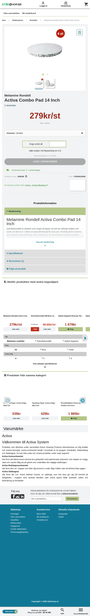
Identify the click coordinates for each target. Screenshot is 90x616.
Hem (4, 20)
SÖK (62, 611)
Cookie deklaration (18, 529)
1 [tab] (43, 74)
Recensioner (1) (15, 261)
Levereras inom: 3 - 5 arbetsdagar (26, 170)
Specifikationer (15, 253)
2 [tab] (47, 74)
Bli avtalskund (43, 517)
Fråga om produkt (16, 269)
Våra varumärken (17, 517)
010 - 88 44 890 (44, 612)
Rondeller (33, 20)
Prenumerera (72, 499)
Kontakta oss (42, 520)
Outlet (60, 517)
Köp (70, 329)
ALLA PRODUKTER (81, 611)
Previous (7, 400)
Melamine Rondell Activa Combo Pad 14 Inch (61, 20)
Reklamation (15, 523)
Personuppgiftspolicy (19, 532)
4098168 (22, 177)
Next (82, 400)
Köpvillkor (14, 520)
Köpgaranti (15, 526)
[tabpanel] (45, 50)
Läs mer (15, 329)
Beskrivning (14, 211)
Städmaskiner (17, 20)
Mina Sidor (41, 514)
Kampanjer (63, 514)
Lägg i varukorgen (45, 161)
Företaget (14, 514)
